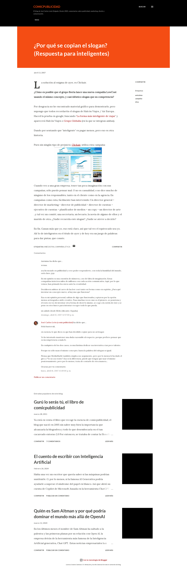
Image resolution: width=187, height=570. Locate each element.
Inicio (37, 20)
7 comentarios (53, 441)
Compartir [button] (140, 82)
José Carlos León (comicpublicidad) (57, 322)
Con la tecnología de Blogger (93, 560)
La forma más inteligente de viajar (96, 116)
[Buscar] (142, 6)
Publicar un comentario (44, 377)
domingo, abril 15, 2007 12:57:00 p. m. (57, 315)
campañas (138, 99)
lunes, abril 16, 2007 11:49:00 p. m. (56, 371)
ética (137, 102)
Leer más (109, 441)
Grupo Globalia (72, 120)
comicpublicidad (46, 6)
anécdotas (139, 95)
